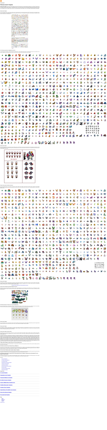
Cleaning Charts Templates (5, 387)
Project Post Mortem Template (6, 392)
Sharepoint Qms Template (5, 369)
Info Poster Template (4, 367)
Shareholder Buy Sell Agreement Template (6, 362)
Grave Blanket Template (4, 361)
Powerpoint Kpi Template (5, 394)
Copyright (3, 400)
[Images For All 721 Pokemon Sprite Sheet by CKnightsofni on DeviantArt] (19, 32)
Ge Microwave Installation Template (6, 368)
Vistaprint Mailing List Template (6, 377)
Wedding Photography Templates (6, 384)
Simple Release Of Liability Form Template (8, 389)
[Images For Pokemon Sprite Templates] (19, 9)
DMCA (2, 398)
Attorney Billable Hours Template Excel (7, 382)
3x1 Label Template (3, 372)
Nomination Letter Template (5, 375)
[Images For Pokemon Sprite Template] (19, 99)
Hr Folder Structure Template (5, 380)
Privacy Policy (3, 399)
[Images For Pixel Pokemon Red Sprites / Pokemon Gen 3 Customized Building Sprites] (19, 297)
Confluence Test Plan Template (5, 363)
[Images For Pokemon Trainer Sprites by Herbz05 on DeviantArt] (19, 166)
